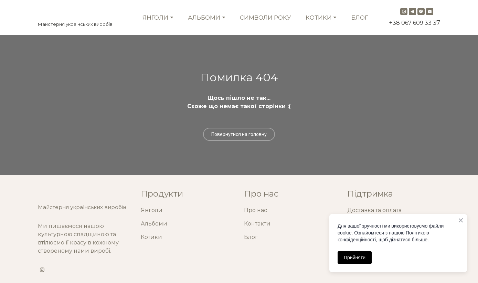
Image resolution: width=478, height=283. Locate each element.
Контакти (257, 223)
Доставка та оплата (374, 210)
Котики (151, 237)
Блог (251, 237)
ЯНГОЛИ (155, 17)
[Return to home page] (75, 12)
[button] (403, 11)
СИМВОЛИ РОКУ (265, 17)
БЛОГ (359, 17)
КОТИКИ (319, 17)
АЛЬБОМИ (204, 17)
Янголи (151, 210)
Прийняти (354, 257)
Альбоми (154, 223)
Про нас (255, 210)
